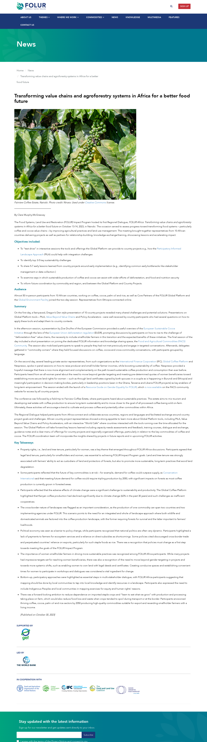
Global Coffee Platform (175, 361)
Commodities (95, 17)
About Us (25, 17)
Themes (44, 17)
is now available (153, 387)
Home (20, 70)
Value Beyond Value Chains (60, 317)
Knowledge (133, 17)
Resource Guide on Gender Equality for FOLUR (111, 387)
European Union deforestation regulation (71, 332)
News (115, 17)
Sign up (184, 6)
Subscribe (88, 734)
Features (174, 17)
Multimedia (154, 17)
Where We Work (68, 17)
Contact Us (27, 25)
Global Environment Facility (33, 300)
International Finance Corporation (138, 361)
